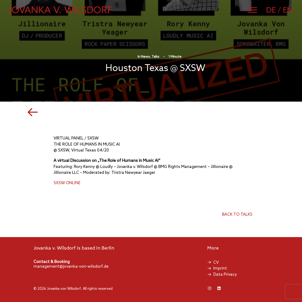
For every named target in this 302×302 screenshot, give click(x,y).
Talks (155, 57)
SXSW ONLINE (67, 183)
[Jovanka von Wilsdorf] (60, 9)
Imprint (220, 268)
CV (216, 262)
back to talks (237, 214)
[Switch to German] (274, 10)
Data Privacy (225, 274)
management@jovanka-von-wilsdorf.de (71, 266)
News (145, 57)
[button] (252, 10)
